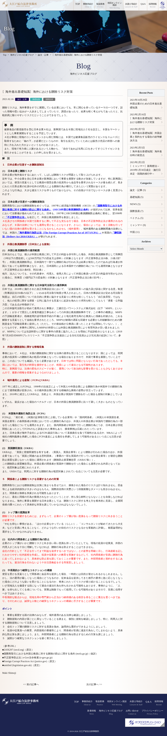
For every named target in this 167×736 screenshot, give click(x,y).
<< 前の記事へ (31, 684)
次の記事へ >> (94, 684)
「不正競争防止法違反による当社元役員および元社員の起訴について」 (79, 335)
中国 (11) (135, 233)
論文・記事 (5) (138, 190)
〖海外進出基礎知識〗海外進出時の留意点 (146, 152)
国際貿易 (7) (136, 211)
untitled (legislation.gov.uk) (18, 665)
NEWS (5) (135, 204)
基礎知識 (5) (136, 197)
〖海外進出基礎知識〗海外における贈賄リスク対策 (146, 118)
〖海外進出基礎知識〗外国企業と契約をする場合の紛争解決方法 (146, 135)
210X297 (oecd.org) (14, 649)
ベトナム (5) (136, 218)
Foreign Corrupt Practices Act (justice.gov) (25, 661)
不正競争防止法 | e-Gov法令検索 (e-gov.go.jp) (28, 657)
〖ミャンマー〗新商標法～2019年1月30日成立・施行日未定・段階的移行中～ (145, 168)
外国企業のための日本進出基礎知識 (146, 104)
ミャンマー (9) (138, 226)
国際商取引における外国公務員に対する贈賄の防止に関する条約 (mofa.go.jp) (46, 653)
